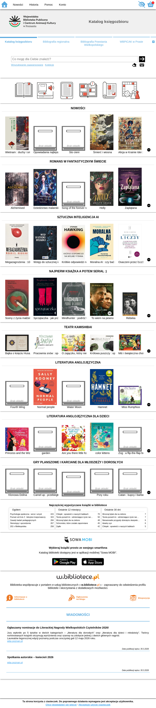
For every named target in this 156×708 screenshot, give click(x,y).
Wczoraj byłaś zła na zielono (68, 520)
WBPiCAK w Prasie (131, 41)
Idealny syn (107, 523)
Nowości (18, 4)
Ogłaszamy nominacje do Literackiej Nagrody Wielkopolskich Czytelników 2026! (58, 627)
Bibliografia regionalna (56, 41)
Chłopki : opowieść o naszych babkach (72, 514)
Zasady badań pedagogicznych (23, 520)
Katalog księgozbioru (18, 41)
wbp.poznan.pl (15, 641)
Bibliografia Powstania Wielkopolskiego (94, 43)
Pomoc (48, 4)
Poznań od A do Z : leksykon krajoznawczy (28, 517)
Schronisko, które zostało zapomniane (72, 523)
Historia (33, 4)
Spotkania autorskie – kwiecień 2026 (30, 657)
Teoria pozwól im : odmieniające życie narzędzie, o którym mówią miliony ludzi (88, 517)
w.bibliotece (90, 584)
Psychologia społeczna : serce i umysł (26, 514)
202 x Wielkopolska (18, 526)
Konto (62, 4)
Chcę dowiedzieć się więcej (61, 704)
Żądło (58, 526)
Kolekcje (49, 64)
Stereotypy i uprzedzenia (20, 523)
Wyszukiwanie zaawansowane (27, 64)
